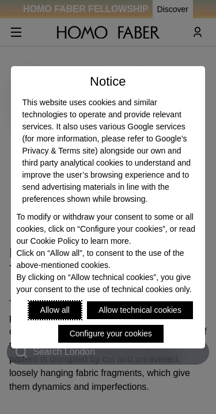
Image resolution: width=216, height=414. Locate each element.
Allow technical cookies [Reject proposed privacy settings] (139, 310)
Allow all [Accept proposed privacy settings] (55, 310)
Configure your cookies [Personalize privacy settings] (111, 333)
